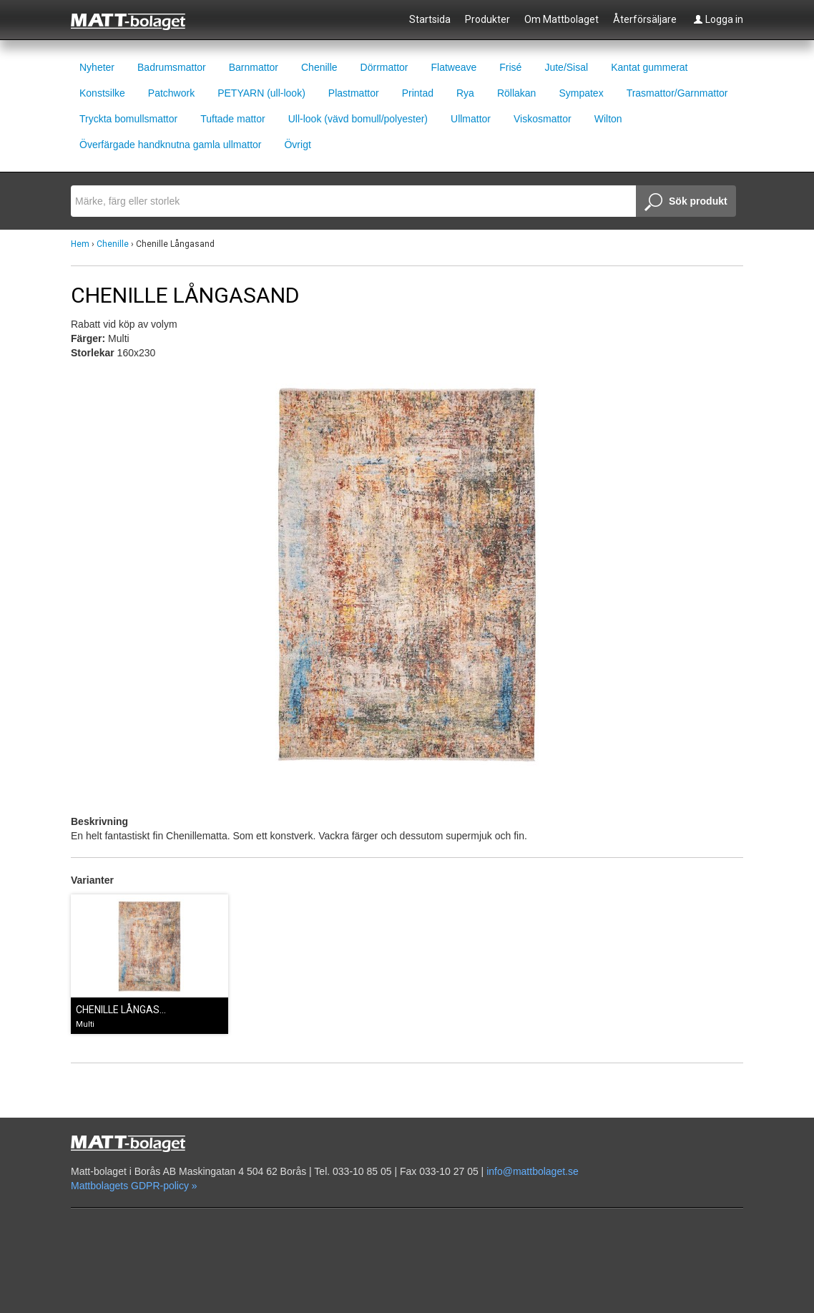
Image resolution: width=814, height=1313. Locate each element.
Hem (80, 244)
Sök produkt (685, 202)
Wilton (608, 119)
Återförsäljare (645, 19)
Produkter (487, 19)
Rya (465, 93)
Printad (417, 93)
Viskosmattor (543, 119)
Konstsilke (102, 93)
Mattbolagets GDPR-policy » (134, 1185)
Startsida (430, 19)
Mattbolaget (136, 20)
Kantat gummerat (649, 67)
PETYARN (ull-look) (261, 93)
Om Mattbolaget (561, 19)
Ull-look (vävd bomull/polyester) (358, 119)
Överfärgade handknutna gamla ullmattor (170, 144)
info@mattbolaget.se (532, 1171)
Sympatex (581, 93)
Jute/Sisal (566, 67)
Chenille (319, 67)
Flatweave (453, 67)
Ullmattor (471, 119)
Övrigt (297, 144)
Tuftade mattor (232, 119)
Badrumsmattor (171, 67)
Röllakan (516, 93)
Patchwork (171, 93)
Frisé (510, 67)
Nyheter (96, 67)
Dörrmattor (384, 67)
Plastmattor (353, 93)
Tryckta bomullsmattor (128, 119)
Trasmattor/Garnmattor (677, 93)
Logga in (718, 19)
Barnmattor (253, 67)
